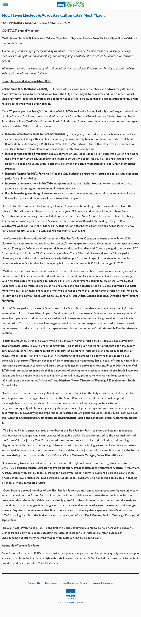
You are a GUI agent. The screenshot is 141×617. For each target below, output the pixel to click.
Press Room (51, 582)
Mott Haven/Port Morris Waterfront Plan (67, 144)
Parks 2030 (124, 238)
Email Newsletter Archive (74, 582)
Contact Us (34, 582)
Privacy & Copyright (103, 582)
